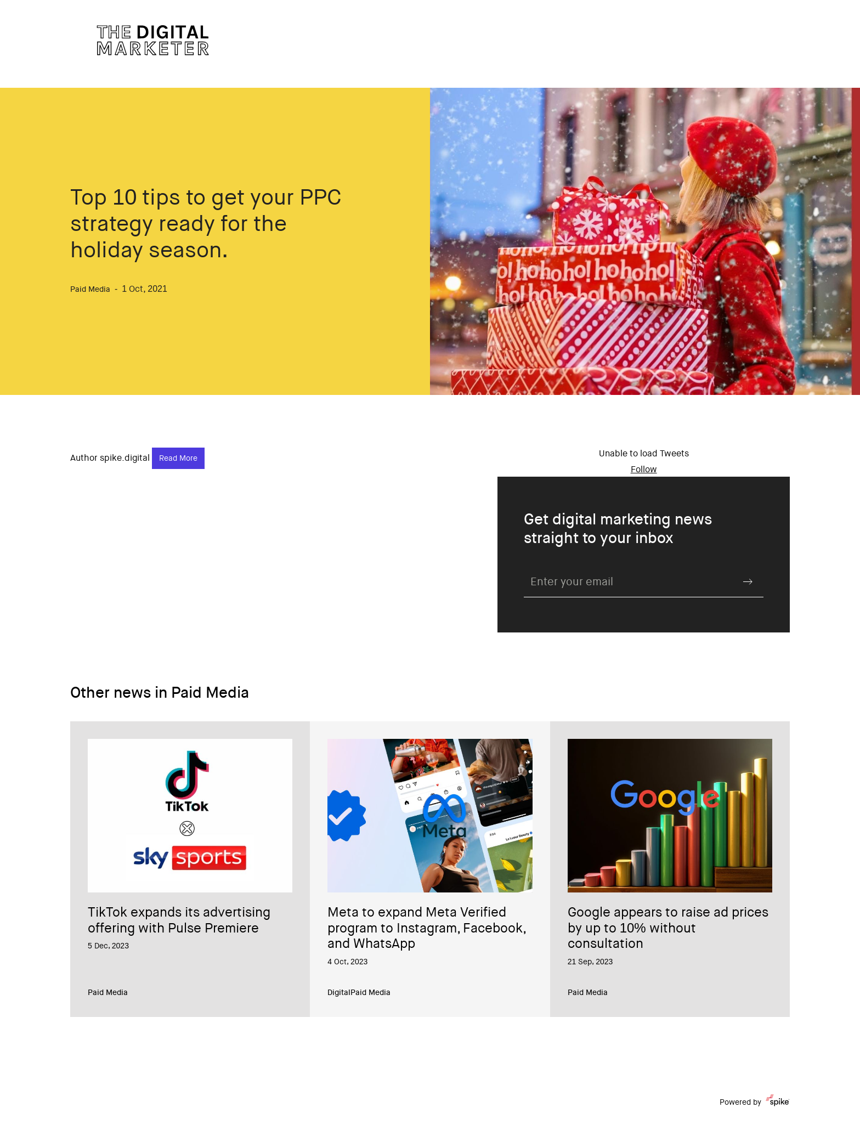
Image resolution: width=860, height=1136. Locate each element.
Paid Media (108, 993)
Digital (338, 993)
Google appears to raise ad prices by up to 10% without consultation (668, 929)
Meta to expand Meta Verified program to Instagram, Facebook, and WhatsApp (426, 929)
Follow (644, 470)
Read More (178, 459)
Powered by (755, 1102)
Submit (748, 581)
